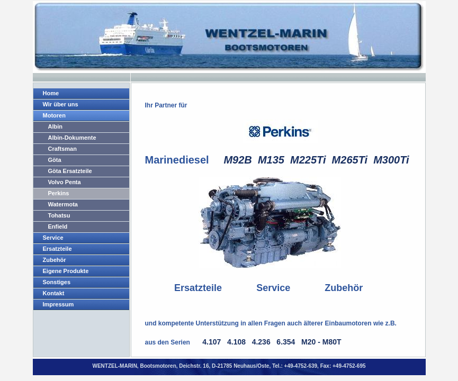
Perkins (58, 193)
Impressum (58, 304)
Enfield (58, 226)
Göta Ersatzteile (70, 171)
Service (53, 237)
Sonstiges (57, 282)
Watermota (63, 204)
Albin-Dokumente (72, 137)
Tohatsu (59, 215)
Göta (54, 160)
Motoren (54, 115)
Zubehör (54, 260)
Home (51, 93)
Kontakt (54, 293)
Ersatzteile (57, 249)
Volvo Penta (64, 182)
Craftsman (62, 149)
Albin (55, 126)
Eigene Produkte (66, 271)
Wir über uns (60, 104)
